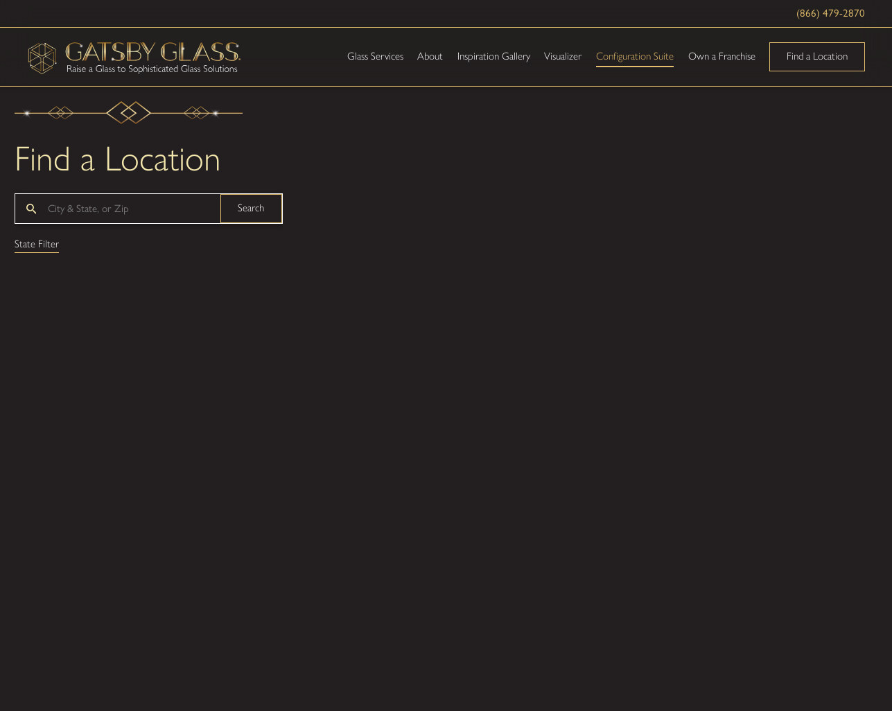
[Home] (135, 57)
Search (251, 208)
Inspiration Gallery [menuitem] (493, 56)
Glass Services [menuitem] (375, 56)
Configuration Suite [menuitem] (635, 56)
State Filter (37, 244)
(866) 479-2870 (830, 13)
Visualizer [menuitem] (562, 56)
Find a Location (817, 56)
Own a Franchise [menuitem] (721, 56)
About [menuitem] (430, 56)
